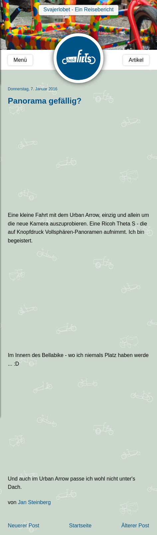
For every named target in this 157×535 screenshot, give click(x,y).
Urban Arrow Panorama (78, 421)
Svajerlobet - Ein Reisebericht (79, 9)
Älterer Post (135, 525)
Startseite (80, 525)
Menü (20, 60)
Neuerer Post (23, 525)
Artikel (136, 60)
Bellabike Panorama (78, 298)
